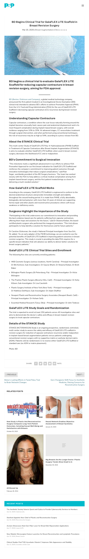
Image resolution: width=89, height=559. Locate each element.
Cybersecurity (20, 512)
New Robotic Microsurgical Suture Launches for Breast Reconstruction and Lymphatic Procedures (43, 534)
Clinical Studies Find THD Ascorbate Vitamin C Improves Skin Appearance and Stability (39, 542)
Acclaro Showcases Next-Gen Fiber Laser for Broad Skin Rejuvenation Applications (38, 526)
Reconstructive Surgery (23, 520)
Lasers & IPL (20, 528)
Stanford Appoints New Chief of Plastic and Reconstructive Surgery (32, 518)
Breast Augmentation (44, 30)
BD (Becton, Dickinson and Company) (24, 99)
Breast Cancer (20, 536)
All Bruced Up (12, 488)
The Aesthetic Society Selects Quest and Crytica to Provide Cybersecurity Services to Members (42, 509)
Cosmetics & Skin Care (23, 544)
